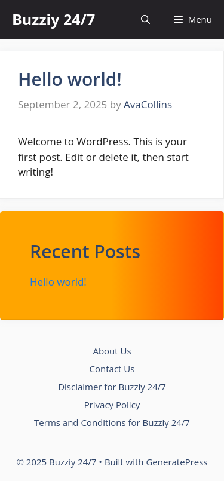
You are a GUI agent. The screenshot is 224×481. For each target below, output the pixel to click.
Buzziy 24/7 (53, 19)
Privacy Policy (112, 404)
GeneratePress (176, 462)
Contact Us (112, 369)
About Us (112, 351)
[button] (145, 19)
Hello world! (70, 79)
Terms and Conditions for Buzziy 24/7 (112, 422)
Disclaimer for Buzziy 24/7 (112, 387)
